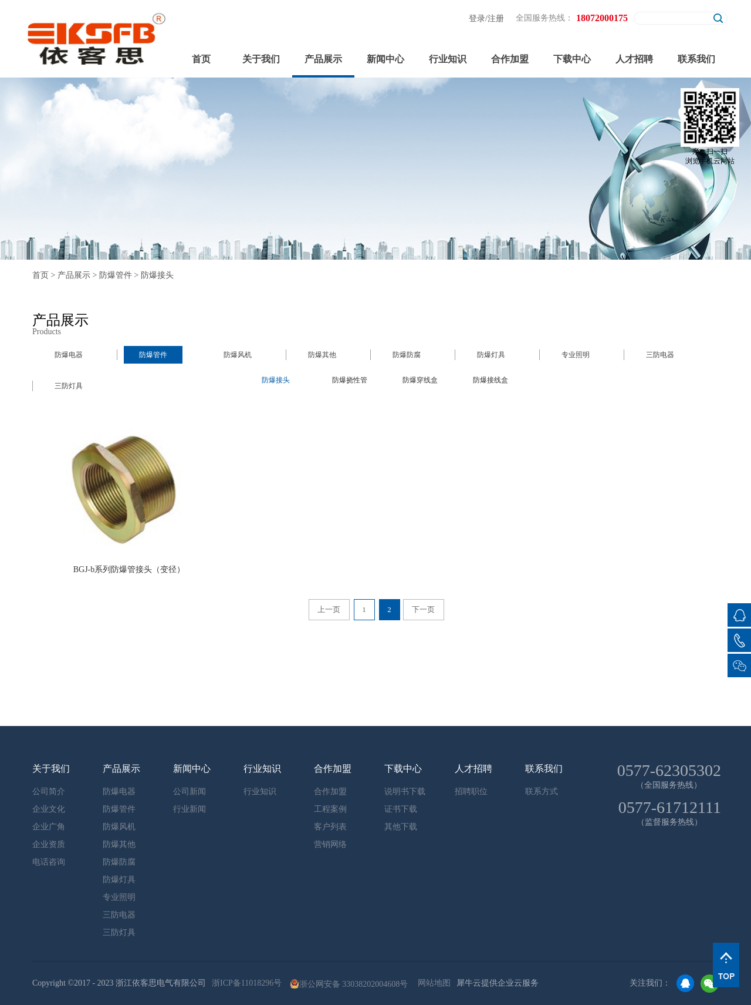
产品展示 (73, 275)
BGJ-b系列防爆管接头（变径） (129, 569)
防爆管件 (115, 275)
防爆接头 (157, 275)
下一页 (423, 609)
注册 (496, 18)
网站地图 (432, 983)
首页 (201, 59)
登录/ (478, 18)
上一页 (328, 609)
